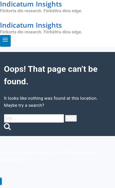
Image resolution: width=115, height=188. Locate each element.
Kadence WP (13, 159)
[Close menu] (1, 181)
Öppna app (11, 17)
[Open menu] (5, 40)
